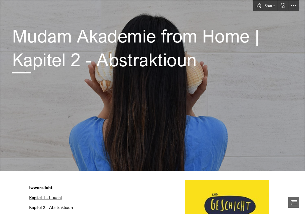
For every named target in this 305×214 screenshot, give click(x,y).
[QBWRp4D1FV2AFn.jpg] (152, 85)
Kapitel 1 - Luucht (45, 197)
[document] (152, 107)
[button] (265, 5)
